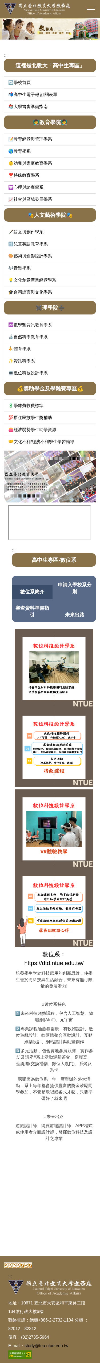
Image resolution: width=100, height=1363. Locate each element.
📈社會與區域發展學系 (30, 199)
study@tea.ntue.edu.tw (46, 1345)
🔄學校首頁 (19, 82)
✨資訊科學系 (21, 361)
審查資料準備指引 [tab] (32, 611)
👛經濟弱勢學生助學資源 (32, 429)
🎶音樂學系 (19, 268)
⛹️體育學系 (19, 349)
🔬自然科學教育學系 (28, 337)
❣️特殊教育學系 (23, 175)
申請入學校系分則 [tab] (74, 588)
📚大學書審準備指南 (28, 106)
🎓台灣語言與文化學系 (30, 292)
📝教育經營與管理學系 (30, 139)
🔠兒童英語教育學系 (28, 244)
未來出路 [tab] (74, 614)
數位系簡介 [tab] (32, 591)
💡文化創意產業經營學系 (32, 280)
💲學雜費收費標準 (25, 405)
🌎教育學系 (19, 151)
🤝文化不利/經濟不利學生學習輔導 (41, 441)
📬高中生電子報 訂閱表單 (32, 94)
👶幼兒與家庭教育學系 (30, 163)
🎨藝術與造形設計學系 (30, 256)
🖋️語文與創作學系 (25, 232)
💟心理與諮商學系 (25, 187)
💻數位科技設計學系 (28, 373)
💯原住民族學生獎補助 (30, 417)
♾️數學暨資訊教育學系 (30, 324)
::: (5, 55)
